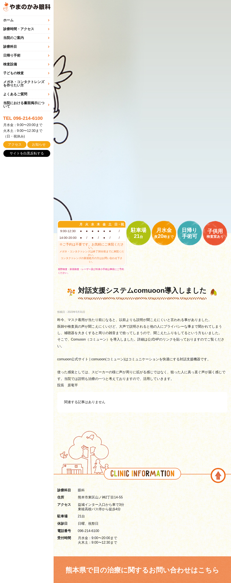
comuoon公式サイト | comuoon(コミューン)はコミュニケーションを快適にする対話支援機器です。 (134, 359)
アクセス (15, 144)
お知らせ (39, 144)
